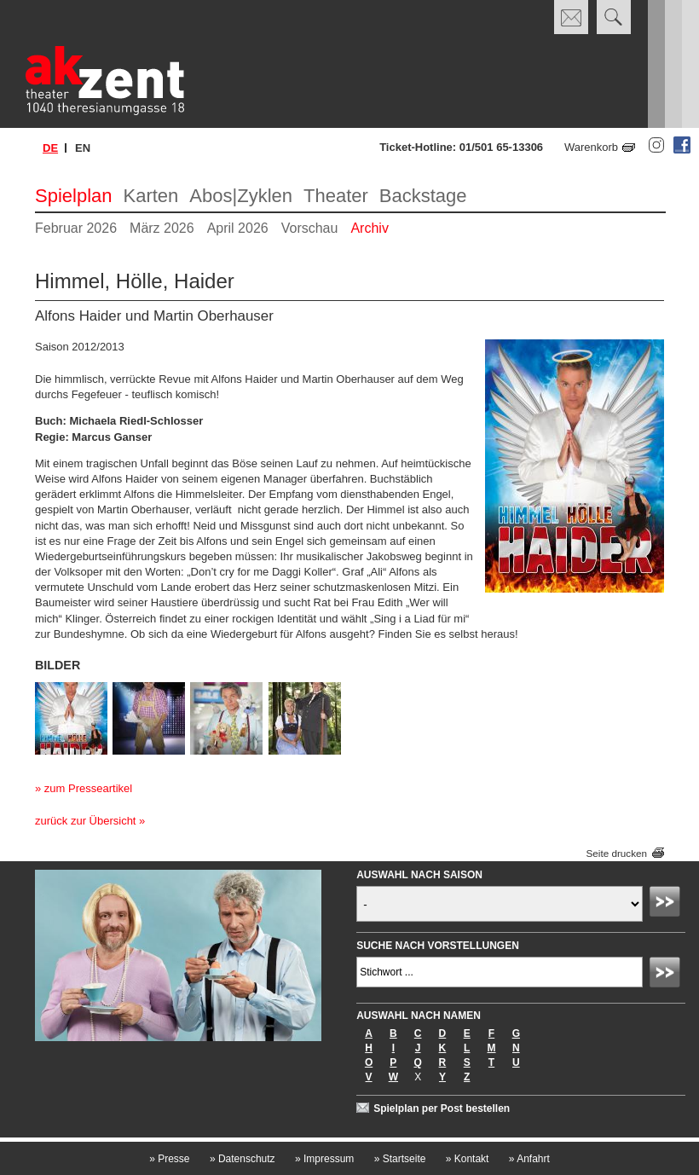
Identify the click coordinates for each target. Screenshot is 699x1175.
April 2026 (238, 228)
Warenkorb (591, 147)
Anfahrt (529, 1159)
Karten (151, 195)
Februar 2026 (76, 228)
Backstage (423, 195)
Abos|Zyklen (240, 195)
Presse (169, 1159)
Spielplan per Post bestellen (441, 1108)
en (82, 148)
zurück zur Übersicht (85, 820)
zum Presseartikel (88, 788)
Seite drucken (616, 853)
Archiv (369, 228)
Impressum (324, 1159)
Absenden (667, 904)
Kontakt (467, 1159)
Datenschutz (242, 1159)
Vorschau (309, 228)
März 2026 (162, 228)
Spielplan (74, 195)
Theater (335, 195)
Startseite (400, 1159)
